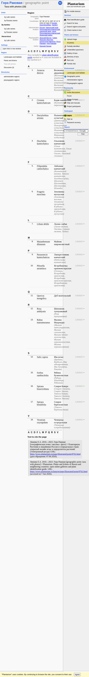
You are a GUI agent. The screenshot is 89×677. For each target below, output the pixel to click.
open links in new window (12, 49)
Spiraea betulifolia (41, 403)
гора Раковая (51, 43)
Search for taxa (72, 23)
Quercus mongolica (41, 297)
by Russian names (10, 20)
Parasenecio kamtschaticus (43, 256)
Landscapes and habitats (13, 57)
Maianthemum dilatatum (43, 243)
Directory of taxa (73, 57)
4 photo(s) (79, 295)
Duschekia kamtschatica (43, 142)
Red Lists (70, 60)
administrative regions (11, 77)
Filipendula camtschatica (42, 167)
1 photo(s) (79, 70)
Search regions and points (76, 27)
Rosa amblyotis (41, 310)
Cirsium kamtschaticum (43, 101)
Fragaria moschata (41, 193)
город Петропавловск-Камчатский (50, 32)
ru (60, 3)
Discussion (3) (9, 67)
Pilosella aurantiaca (41, 267)
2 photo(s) (79, 191)
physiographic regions (11, 80)
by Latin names (9, 17)
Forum (69, 96)
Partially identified (73, 46)
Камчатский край (52, 28)
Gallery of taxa (72, 53)
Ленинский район (46, 35)
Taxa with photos (10, 64)
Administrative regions (75, 80)
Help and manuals (73, 103)
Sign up (69, 119)
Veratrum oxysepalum (42, 421)
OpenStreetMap (45, 25)
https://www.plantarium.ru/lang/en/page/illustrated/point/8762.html (58, 471)
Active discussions (73, 92)
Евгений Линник (45, 46)
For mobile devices (73, 11)
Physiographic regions (75, 83)
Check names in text (74, 30)
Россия (42, 28)
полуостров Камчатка (48, 42)
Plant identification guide (75, 20)
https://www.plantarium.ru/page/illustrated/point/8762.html (55, 454)
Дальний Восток (46, 38)
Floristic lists (71, 64)
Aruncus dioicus (40, 71)
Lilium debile (43, 224)
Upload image (72, 39)
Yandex (54, 25)
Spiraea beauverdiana (43, 387)
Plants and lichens (10, 60)
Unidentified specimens (75, 50)
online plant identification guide (76, 4)
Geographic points (73, 76)
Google (54, 23)
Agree (77, 675)
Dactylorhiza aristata (42, 116)
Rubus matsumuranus (43, 321)
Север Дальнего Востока (48, 39)
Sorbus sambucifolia (42, 374)
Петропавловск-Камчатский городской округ (50, 30)
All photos (70, 43)
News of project (72, 99)
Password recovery (74, 122)
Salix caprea (42, 357)
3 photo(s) (79, 141)
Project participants (74, 106)
